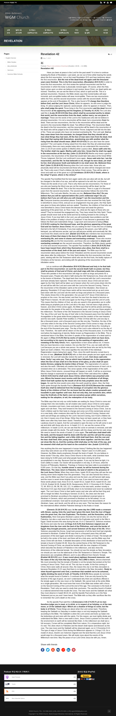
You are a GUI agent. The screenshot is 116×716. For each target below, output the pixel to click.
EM (96, 30)
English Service (11, 58)
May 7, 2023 (47, 58)
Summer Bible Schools (15, 74)
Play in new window (53, 66)
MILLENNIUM (12, 66)
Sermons (10, 70)
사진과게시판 (105, 31)
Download (64, 66)
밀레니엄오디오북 (19, 31)
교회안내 (8, 31)
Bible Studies (11, 62)
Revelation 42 (50, 54)
